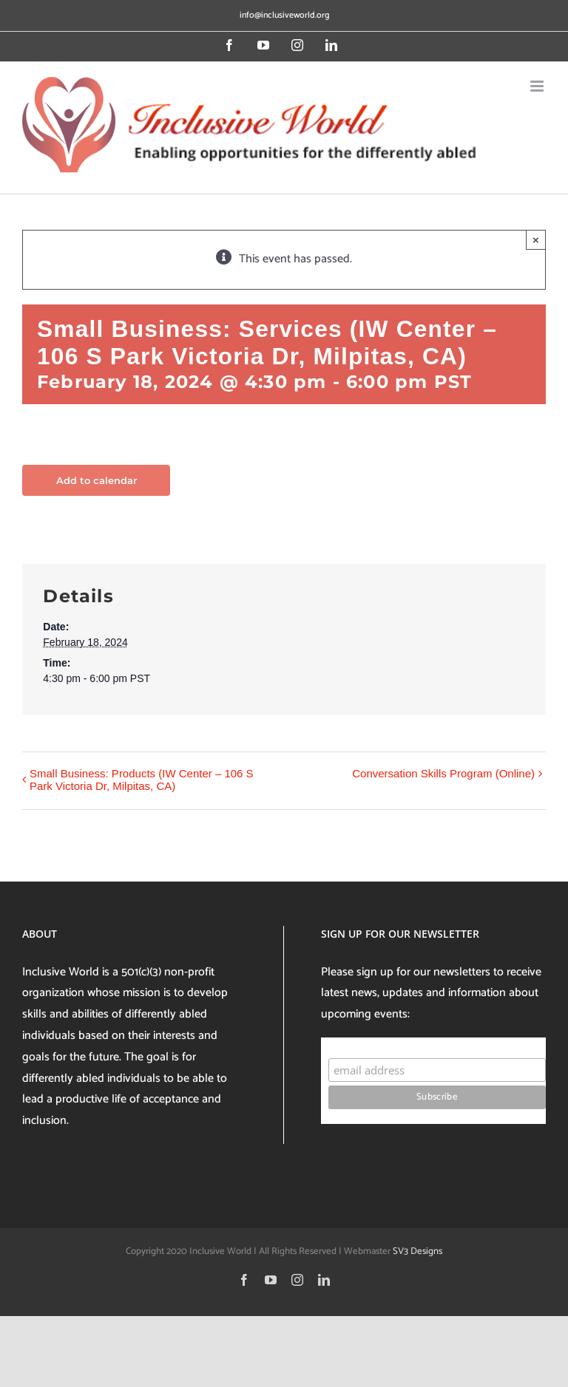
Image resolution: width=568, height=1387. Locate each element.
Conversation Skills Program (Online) (443, 773)
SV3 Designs (417, 1251)
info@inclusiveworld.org (284, 15)
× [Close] (535, 240)
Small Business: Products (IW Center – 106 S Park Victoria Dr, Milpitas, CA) (142, 779)
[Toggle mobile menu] (538, 86)
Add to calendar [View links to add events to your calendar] (96, 480)
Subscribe (356, 1043)
